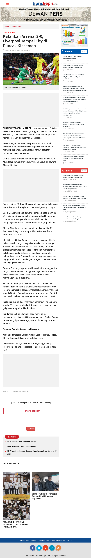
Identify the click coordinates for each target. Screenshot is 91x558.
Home (7, 26)
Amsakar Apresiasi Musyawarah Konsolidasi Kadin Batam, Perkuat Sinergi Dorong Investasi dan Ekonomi (74, 88)
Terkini (67, 51)
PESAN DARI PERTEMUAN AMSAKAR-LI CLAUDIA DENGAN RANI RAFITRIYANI (15, 524)
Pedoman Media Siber (47, 540)
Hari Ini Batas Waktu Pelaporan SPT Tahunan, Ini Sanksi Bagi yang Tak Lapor (74, 158)
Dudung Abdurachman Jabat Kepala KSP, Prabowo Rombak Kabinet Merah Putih (74, 207)
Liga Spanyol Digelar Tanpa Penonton (22, 446)
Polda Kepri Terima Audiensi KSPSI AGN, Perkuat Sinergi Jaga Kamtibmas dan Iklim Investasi (75, 77)
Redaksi (34, 540)
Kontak (69, 540)
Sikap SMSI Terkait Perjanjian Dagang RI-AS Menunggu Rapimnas (44, 496)
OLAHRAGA (16, 26)
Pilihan (67, 170)
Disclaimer (60, 540)
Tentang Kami (24, 540)
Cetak (31, 429)
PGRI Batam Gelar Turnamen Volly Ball (22, 442)
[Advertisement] (31, 110)
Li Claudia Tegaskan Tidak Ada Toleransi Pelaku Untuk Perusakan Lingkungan (73, 124)
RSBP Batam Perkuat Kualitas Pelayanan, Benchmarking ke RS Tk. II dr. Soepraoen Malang (74, 147)
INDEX (84, 51)
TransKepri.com (31, 410)
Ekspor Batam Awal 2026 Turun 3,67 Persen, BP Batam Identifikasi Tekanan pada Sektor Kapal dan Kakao (74, 136)
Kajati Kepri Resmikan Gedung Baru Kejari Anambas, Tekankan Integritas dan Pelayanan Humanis (74, 99)
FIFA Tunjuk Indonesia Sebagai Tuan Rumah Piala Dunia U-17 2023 (32, 452)
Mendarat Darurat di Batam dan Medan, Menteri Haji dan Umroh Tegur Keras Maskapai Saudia (74, 187)
